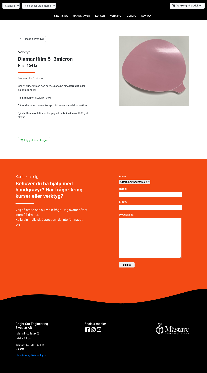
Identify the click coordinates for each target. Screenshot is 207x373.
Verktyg (116, 15)
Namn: (123, 188)
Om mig (131, 15)
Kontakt (147, 15)
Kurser (100, 15)
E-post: (123, 201)
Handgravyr (81, 15)
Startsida (61, 15)
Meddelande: (126, 214)
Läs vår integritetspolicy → (31, 355)
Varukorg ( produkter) (187, 5)
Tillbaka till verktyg (32, 38)
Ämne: (122, 176)
